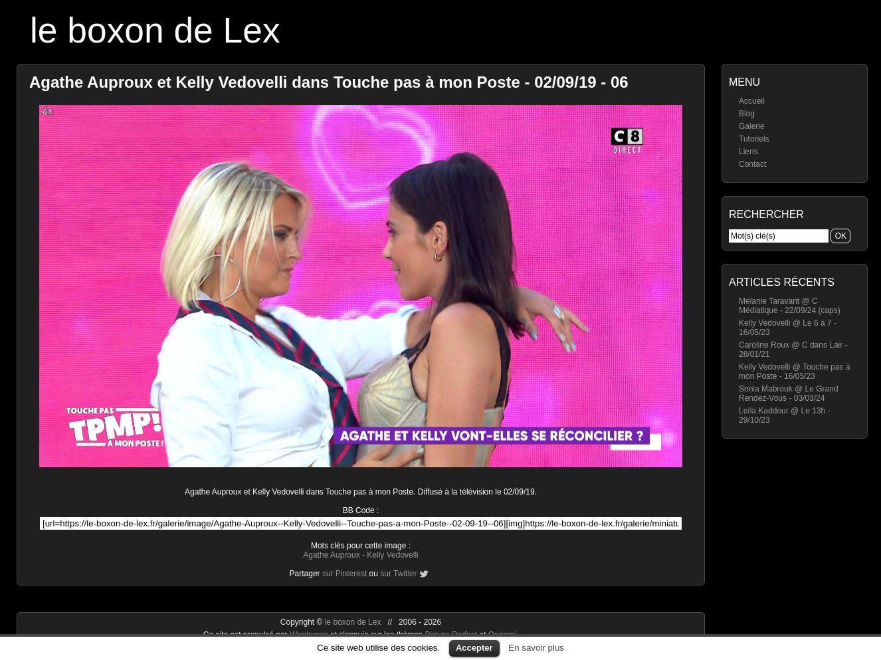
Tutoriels (754, 139)
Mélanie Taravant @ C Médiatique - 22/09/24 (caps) (789, 305)
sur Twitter (398, 573)
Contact (752, 164)
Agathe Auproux (331, 555)
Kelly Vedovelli (392, 555)
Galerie (752, 126)
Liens (748, 151)
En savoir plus (536, 648)
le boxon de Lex (155, 30)
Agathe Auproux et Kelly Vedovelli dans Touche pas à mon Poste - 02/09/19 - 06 (329, 82)
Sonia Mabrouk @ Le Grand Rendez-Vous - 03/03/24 (788, 393)
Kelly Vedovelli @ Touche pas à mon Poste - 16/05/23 (794, 371)
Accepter (474, 648)
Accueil (752, 101)
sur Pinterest (344, 573)
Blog (747, 113)
